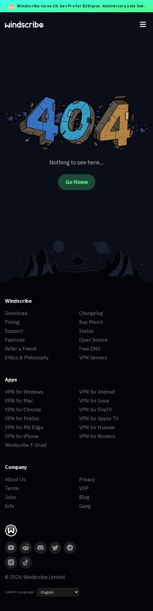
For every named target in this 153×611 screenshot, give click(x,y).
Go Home (76, 182)
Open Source (93, 340)
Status (86, 331)
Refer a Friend (20, 349)
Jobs (10, 497)
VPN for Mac (19, 401)
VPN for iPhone (22, 436)
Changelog (91, 313)
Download (16, 313)
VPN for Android (97, 392)
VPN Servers (93, 357)
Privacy (87, 479)
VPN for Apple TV (99, 418)
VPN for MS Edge (24, 427)
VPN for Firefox (22, 418)
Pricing (12, 322)
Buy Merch (91, 322)
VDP (84, 488)
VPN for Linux (94, 401)
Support (14, 331)
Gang (85, 506)
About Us (15, 479)
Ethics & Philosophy (27, 357)
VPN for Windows (24, 392)
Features (15, 340)
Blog (84, 497)
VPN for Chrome (23, 410)
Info (9, 506)
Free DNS (89, 349)
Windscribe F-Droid (26, 445)
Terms (12, 488)
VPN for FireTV (95, 410)
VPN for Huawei (96, 427)
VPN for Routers (97, 436)
